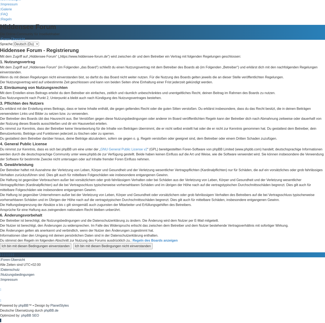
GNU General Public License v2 (124, 149)
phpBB (23, 305)
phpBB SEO (30, 315)
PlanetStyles (59, 305)
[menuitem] (9, 4)
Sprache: (6, 44)
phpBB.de (51, 310)
